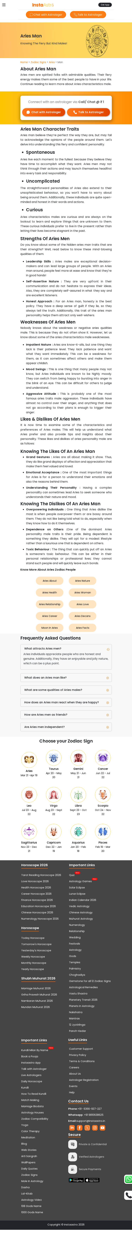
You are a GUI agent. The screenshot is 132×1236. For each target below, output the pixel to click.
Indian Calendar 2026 (82, 906)
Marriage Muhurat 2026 (36, 995)
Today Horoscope (32, 944)
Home (24, 62)
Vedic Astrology (79, 912)
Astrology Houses (32, 1119)
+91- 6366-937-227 (90, 1115)
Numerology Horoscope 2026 (40, 925)
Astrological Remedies (83, 993)
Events (73, 1092)
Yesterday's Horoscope (36, 956)
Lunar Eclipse (77, 900)
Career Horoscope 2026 (36, 900)
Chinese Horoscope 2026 (37, 918)
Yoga (24, 1131)
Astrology (75, 956)
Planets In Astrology (81, 1012)
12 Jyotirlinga (77, 1031)
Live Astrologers (31, 1081)
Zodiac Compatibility (34, 1125)
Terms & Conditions (82, 1067)
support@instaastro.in (90, 1127)
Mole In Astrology (32, 1187)
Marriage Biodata (32, 1112)
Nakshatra (75, 1018)
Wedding (75, 943)
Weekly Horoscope (33, 963)
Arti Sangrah (29, 1162)
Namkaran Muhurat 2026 (37, 1007)
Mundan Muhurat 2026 (35, 1013)
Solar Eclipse (77, 894)
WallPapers (28, 1168)
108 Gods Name (31, 1212)
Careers (74, 1073)
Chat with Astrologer (45, 15)
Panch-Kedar (77, 1037)
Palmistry (75, 975)
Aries (52, 62)
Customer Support (81, 1055)
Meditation (28, 1144)
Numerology (77, 931)
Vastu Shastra (78, 1000)
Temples (74, 968)
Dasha (25, 1193)
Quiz (72, 881)
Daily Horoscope (31, 1087)
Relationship (77, 937)
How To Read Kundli (33, 1100)
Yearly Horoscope (32, 975)
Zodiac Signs (38, 62)
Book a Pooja (29, 1062)
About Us (75, 1080)
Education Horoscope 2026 (38, 912)
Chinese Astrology (80, 918)
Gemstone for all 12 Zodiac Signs (90, 987)
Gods (72, 962)
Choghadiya (77, 981)
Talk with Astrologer (34, 1075)
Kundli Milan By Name (34, 1056)
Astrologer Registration (84, 1086)
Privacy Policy (77, 1061)
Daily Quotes (29, 1175)
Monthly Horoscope (33, 969)
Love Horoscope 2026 (35, 887)
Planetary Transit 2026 (83, 1006)
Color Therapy (30, 1137)
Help (72, 1098)
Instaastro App (31, 1069)
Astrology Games (80, 887)
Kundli (25, 1094)
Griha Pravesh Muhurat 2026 (39, 1001)
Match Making (30, 1106)
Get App (105, 4)
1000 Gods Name (32, 1218)
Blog (24, 1150)
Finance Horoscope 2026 (37, 906)
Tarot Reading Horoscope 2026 (41, 881)
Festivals (74, 950)
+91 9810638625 (85, 1121)
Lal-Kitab (27, 1200)
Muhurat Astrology (81, 925)
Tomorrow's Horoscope (36, 950)
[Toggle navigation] (4, 5)
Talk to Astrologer (88, 15)
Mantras (74, 1024)
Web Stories (28, 1156)
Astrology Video (31, 1206)
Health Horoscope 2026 (36, 894)
